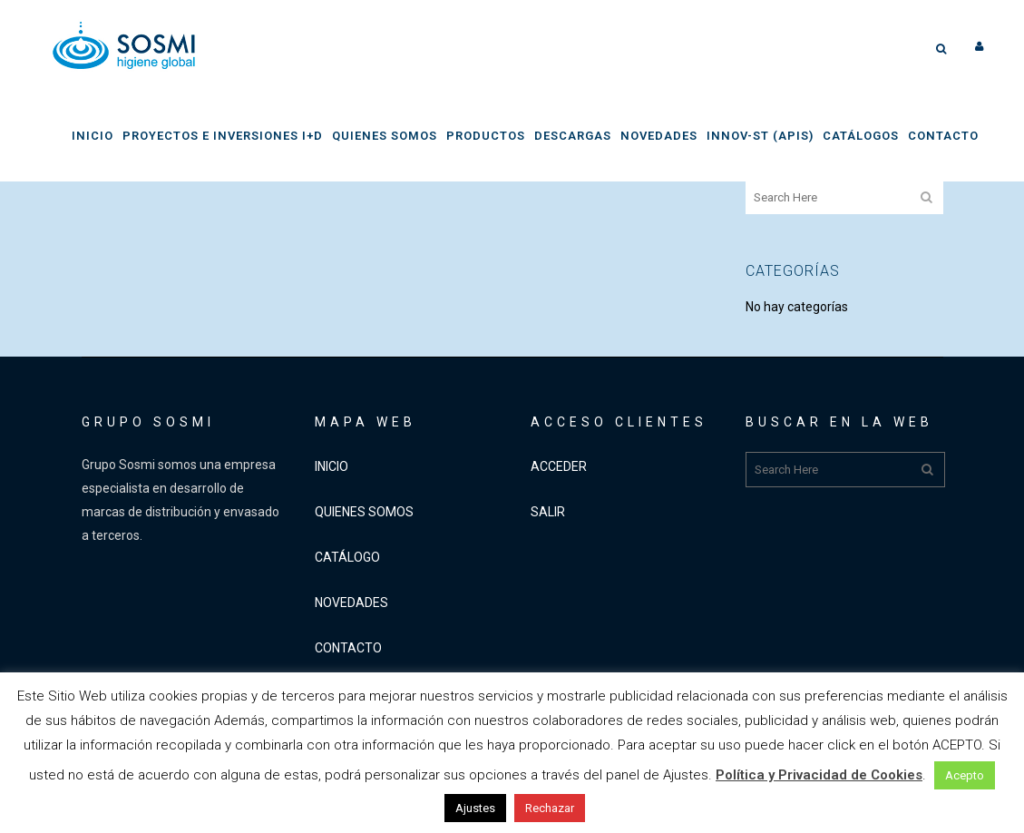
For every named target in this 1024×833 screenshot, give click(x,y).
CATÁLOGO (347, 557)
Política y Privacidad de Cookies (819, 775)
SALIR (548, 512)
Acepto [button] (964, 775)
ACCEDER (559, 466)
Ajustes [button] (475, 808)
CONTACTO (348, 648)
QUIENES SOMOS (364, 512)
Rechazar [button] (549, 808)
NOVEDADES (351, 602)
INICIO (331, 466)
